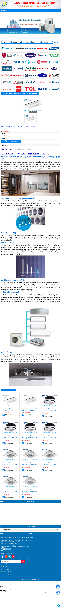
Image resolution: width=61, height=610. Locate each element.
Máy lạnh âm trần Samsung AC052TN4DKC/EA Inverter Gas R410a (9, 464)
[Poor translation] (4, 591)
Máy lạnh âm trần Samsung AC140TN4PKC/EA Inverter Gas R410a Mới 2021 (49, 437)
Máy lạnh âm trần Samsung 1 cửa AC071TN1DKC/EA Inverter (29, 409)
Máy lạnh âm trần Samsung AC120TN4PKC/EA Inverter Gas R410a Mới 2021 (29, 437)
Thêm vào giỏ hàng (8, 415)
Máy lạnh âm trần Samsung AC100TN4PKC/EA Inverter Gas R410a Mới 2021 (9, 437)
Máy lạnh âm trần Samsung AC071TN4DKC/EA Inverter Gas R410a (29, 464)
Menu (3, 10)
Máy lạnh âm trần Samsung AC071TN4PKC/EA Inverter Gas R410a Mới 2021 (49, 410)
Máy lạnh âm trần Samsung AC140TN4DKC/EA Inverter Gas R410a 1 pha (29, 491)
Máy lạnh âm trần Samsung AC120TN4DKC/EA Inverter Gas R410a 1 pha (9, 491)
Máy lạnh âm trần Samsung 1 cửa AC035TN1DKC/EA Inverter (10, 409)
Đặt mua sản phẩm (11, 141)
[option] (33, 104)
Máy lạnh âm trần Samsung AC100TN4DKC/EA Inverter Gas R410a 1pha (49, 464)
